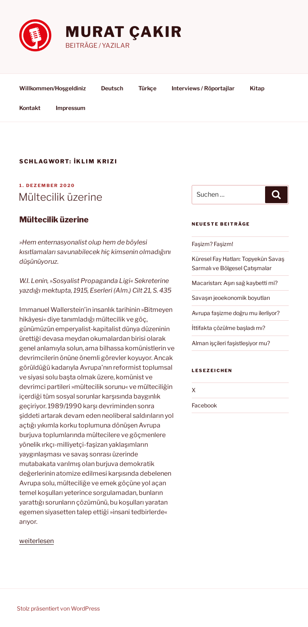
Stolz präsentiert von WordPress (58, 608)
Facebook (204, 405)
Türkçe (147, 88)
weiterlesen (36, 541)
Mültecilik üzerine (60, 197)
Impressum (70, 107)
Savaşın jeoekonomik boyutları (231, 297)
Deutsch (112, 88)
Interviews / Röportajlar (203, 88)
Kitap (257, 88)
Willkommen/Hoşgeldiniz (52, 88)
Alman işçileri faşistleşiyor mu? (231, 343)
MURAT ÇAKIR (123, 32)
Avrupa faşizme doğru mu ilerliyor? (236, 312)
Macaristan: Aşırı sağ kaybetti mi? (235, 282)
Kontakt (30, 107)
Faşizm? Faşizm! (212, 243)
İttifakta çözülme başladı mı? (228, 327)
